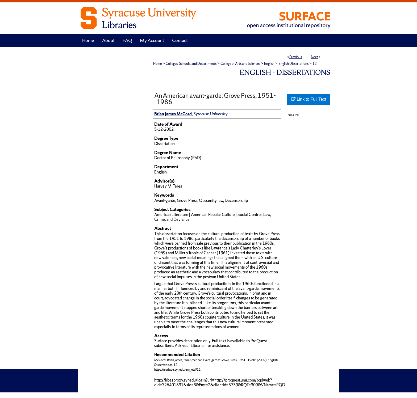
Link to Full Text (308, 99)
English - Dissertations (285, 72)
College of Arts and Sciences (240, 63)
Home (157, 63)
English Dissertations (293, 63)
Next (314, 57)
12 (314, 63)
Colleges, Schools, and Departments (191, 63)
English (269, 63)
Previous (295, 57)
